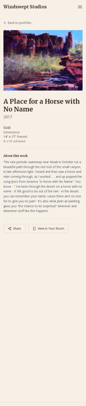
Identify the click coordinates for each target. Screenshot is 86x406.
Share (14, 228)
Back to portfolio (17, 23)
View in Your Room (48, 228)
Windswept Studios (25, 6)
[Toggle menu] (80, 6)
